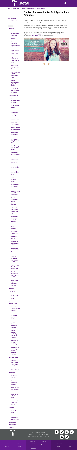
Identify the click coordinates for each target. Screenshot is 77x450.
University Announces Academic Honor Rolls (15, 44)
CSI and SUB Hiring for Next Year (15, 140)
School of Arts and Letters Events (14, 395)
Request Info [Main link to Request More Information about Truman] (58, 443)
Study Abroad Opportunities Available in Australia (14, 283)
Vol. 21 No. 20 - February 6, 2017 (26, 8)
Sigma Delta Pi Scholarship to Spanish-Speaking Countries (15, 351)
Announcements (41, 8)
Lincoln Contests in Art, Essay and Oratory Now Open (15, 74)
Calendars (12, 372)
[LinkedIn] (61, 436)
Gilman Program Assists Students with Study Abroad (15, 309)
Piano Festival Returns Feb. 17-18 (15, 67)
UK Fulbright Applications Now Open (14, 317)
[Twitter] (61, 432)
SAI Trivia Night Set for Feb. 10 (15, 166)
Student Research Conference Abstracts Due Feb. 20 (14, 258)
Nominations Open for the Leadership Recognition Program (14, 235)
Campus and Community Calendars (14, 402)
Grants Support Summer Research (15, 107)
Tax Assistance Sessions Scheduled (15, 226)
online (39, 34)
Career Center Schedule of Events (14, 297)
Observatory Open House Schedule (14, 382)
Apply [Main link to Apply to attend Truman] (58, 446)
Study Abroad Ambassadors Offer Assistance (15, 134)
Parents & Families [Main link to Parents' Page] (32, 442)
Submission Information (12, 423)
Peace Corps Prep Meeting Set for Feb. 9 (15, 154)
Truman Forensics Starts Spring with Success (15, 83)
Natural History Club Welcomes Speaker (15, 147)
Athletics (11, 407)
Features (11, 28)
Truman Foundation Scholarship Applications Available (14, 334)
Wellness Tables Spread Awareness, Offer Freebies (15, 121)
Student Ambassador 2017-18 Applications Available (14, 201)
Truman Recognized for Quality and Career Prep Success (15, 35)
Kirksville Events (13, 357)
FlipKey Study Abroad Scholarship (14, 342)
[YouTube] (66, 432)
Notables (11, 288)
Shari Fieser (35, 35)
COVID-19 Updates (14, 292)
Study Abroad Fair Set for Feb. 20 (15, 250)
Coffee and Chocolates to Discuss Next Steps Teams (14, 210)
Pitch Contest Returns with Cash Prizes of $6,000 (15, 274)
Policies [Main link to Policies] (44, 441)
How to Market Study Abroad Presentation (15, 266)
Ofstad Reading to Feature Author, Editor (15, 52)
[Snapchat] (66, 436)
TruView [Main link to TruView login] (19, 446)
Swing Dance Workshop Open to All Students (15, 243)
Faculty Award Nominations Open (14, 186)
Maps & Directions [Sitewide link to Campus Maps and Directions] (35, 432)
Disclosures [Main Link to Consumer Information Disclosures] (44, 445)
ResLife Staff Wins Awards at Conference (15, 90)
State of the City (15, 369)
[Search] (15, 24)
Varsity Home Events (14, 411)
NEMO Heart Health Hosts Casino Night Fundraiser (14, 363)
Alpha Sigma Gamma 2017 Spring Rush (14, 161)
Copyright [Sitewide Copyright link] (30, 434)
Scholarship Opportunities (13, 302)
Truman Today (12, 8)
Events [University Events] (18, 443)
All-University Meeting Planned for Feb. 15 (15, 114)
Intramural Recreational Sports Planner (15, 417)
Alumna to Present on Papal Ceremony (15, 100)
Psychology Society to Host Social (15, 172)
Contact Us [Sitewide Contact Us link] (43, 432)
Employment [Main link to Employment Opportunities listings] (33, 448)
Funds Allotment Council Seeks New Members (15, 192)
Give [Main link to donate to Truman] (70, 446)
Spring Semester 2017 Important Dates (15, 389)
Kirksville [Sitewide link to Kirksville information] (42, 436)
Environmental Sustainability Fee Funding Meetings (14, 219)
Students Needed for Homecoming (15, 128)
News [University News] (7, 443)
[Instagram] (71, 432)
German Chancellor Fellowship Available (14, 324)
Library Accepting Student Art (14, 179)
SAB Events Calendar (14, 376)
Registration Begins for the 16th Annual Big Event (15, 59)
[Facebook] (56, 432)
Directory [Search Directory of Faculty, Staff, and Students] (7, 446)
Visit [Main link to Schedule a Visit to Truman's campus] (70, 443)
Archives (11, 427)
